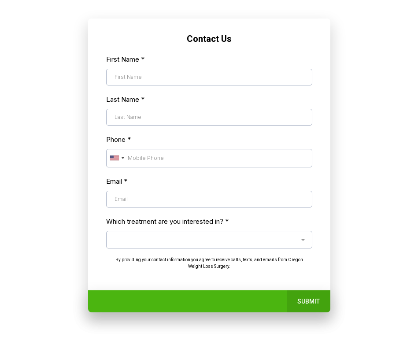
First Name (125, 59)
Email (116, 181)
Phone (118, 139)
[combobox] (117, 158)
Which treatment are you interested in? (167, 221)
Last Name (125, 99)
